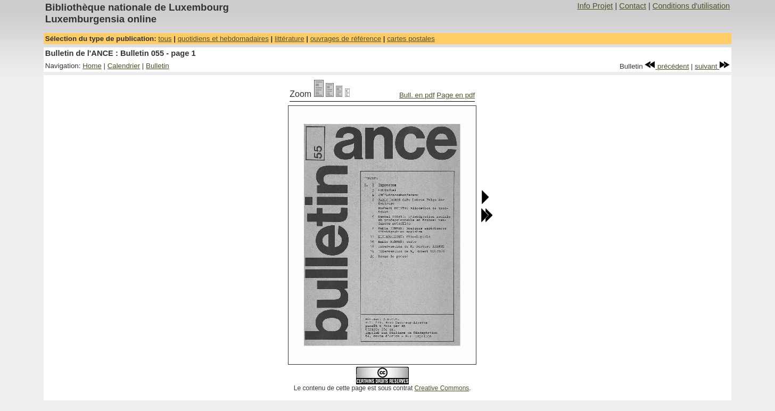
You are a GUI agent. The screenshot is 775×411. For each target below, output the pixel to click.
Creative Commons (442, 388)
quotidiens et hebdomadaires (223, 39)
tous (164, 39)
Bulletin (157, 66)
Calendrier (124, 66)
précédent (667, 66)
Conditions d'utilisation (691, 6)
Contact (632, 6)
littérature (289, 39)
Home (92, 66)
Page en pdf (455, 95)
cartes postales (411, 39)
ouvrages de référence (345, 39)
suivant (712, 66)
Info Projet (595, 6)
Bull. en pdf (417, 95)
